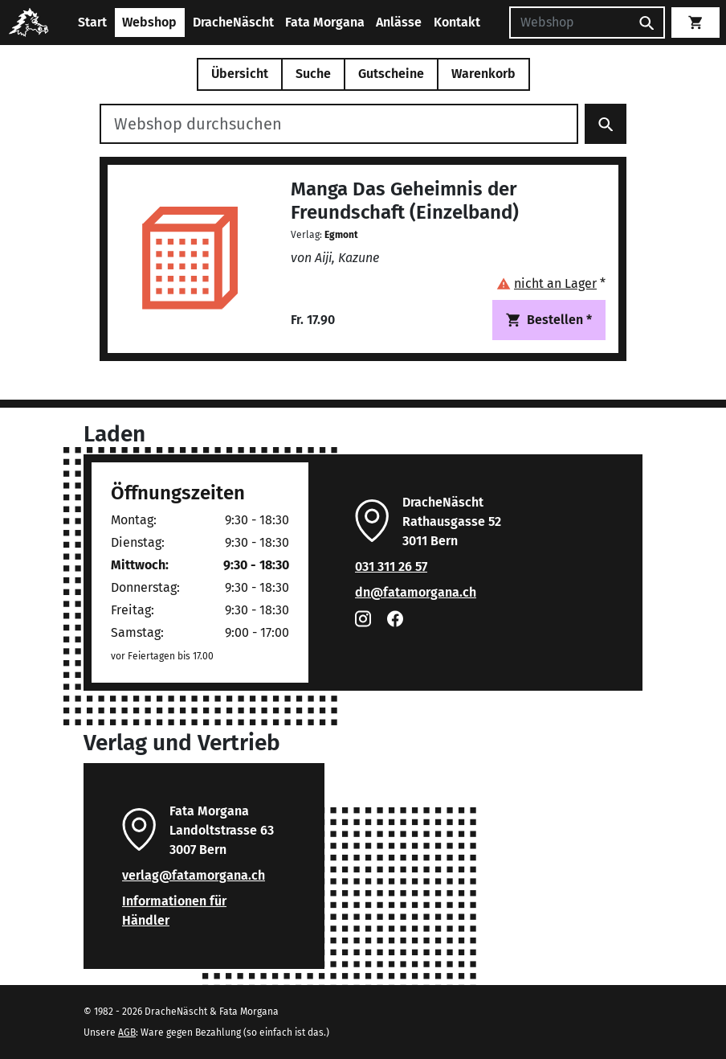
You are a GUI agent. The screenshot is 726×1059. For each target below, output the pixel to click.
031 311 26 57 (391, 566)
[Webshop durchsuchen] (339, 124)
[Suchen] (569, 22)
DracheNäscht (233, 22)
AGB (127, 1032)
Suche (313, 73)
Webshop (149, 22)
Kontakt (457, 22)
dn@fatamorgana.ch (415, 592)
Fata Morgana (325, 22)
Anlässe (399, 22)
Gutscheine (391, 73)
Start (92, 22)
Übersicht (239, 73)
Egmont (341, 234)
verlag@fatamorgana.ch (193, 875)
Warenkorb (483, 73)
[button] (551, 283)
